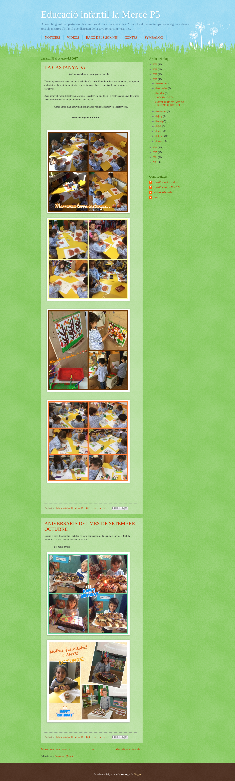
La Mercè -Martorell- (162, 192)
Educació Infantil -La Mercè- (166, 182)
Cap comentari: (100, 508)
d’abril (158, 126)
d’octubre (160, 93)
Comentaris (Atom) (64, 756)
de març (159, 131)
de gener (159, 141)
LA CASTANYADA (65, 67)
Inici (92, 749)
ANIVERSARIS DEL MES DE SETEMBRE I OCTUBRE (169, 103)
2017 (155, 79)
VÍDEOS (73, 37)
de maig (159, 121)
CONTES (131, 37)
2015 (155, 152)
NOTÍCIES (52, 37)
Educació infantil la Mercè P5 (100, 14)
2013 (155, 162)
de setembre (161, 111)
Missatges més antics (128, 749)
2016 (155, 147)
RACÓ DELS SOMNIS (102, 37)
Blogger (137, 774)
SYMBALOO (153, 37)
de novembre (161, 88)
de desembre (161, 83)
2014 (155, 157)
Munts (155, 197)
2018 (155, 74)
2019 (155, 69)
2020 (155, 64)
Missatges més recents (55, 749)
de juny (159, 116)
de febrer (159, 136)
